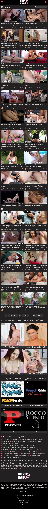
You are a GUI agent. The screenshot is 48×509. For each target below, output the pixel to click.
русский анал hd (18, 457)
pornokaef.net (19, 484)
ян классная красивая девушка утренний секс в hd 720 (19, 447)
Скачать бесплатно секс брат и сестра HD (27, 449)
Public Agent (28, 310)
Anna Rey (4, 88)
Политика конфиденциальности (23, 495)
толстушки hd (6, 457)
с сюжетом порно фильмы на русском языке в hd (18, 445)
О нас (24, 505)
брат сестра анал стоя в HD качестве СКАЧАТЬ (26, 441)
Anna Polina (5, 47)
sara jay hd (5, 441)
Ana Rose (28, 169)
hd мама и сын (35, 455)
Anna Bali (4, 189)
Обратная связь (24, 500)
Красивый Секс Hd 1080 (17, 451)
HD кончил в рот (7, 455)
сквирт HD (25, 453)
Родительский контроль (24, 498)
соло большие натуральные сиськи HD (33, 439)
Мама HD (42, 453)
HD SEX (5, 451)
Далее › (39, 315)
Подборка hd (6, 453)
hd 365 (29, 451)
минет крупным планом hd (10, 439)
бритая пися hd (7, 449)
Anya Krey (4, 27)
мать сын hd (16, 453)
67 (34, 315)
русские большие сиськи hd (11, 443)
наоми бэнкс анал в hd (22, 455)
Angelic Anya (5, 128)
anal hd (35, 451)
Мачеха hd (34, 453)
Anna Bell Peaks (29, 88)
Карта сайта (24, 502)
